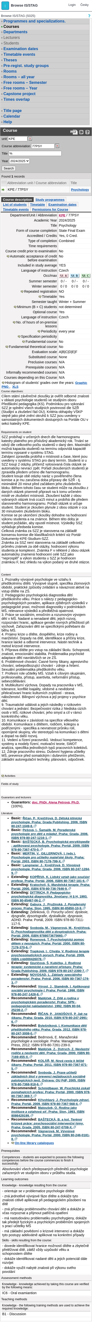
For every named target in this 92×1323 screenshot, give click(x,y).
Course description (17, 199)
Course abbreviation (16, 146)
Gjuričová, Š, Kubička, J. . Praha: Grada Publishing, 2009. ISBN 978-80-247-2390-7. (48, 967)
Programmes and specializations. (34, 21)
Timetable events (19, 54)
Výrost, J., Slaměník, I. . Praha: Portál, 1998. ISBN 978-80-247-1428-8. (50, 990)
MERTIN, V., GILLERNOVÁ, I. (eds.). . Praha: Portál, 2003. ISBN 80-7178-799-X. (47, 857)
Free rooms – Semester (25, 82)
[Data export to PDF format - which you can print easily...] (74, 132)
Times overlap (16, 99)
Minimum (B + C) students (37, 307)
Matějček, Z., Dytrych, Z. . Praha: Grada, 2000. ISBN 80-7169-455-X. (50, 1053)
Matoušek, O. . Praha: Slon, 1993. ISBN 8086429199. (47, 1111)
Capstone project (19, 94)
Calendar (11, 116)
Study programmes (49, 199)
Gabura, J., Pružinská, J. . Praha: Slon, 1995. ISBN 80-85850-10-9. (48, 906)
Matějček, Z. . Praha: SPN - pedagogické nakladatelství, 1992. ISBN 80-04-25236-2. (46, 1004)
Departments (15, 32)
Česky (84, 5)
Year (5, 161)
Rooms (10, 71)
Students (11, 43)
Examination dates (20, 49)
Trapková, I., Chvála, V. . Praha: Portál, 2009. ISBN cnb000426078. (50, 955)
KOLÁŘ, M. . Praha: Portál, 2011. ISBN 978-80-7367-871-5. (49, 1064)
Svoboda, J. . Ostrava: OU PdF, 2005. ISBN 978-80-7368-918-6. (48, 1078)
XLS (15, 387)
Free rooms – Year (20, 88)
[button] (5, 5)
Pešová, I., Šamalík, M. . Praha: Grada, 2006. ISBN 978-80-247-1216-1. (49, 834)
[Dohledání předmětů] (57, 146)
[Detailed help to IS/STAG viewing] (87, 132)
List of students (15, 204)
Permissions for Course (50, 209)
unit (4, 139)
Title (5, 153)
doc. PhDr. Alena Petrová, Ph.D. (56, 802)
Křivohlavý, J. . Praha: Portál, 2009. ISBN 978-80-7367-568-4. (50, 1102)
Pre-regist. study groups (26, 66)
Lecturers (11, 37)
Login (72, 5)
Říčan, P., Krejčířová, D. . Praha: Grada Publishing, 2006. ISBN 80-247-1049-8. (49, 822)
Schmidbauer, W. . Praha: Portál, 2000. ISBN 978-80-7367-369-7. (50, 1092)
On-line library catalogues (34, 1143)
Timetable (37, 204)
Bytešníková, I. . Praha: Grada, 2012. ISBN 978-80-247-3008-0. (49, 1029)
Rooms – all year (19, 77)
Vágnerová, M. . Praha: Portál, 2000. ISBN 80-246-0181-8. (50, 1135)
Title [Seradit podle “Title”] (73, 183)
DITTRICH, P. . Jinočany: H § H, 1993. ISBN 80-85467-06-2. (49, 896)
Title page (12, 111)
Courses (11, 26)
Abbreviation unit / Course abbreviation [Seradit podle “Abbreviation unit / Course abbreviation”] (36, 183)
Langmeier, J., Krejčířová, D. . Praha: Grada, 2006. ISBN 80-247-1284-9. (50, 869)
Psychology (80, 189)
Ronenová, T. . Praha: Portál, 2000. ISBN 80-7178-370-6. (48, 943)
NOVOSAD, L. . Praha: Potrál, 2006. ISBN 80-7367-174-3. (50, 978)
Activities (10, 775)
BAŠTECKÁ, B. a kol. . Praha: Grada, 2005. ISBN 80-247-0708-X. (47, 1123)
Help (7, 122)
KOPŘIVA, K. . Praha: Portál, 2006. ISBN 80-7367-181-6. (50, 879)
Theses (10, 60)
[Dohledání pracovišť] (30, 138)
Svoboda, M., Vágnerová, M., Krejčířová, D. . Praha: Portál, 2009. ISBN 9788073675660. (51, 931)
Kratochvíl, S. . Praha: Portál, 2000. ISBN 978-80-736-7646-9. (50, 886)
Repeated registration (40, 291)
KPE (62, 215)
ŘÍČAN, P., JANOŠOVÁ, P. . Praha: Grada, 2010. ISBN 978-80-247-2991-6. (49, 1017)
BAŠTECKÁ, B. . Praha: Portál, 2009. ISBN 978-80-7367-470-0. (50, 845)
